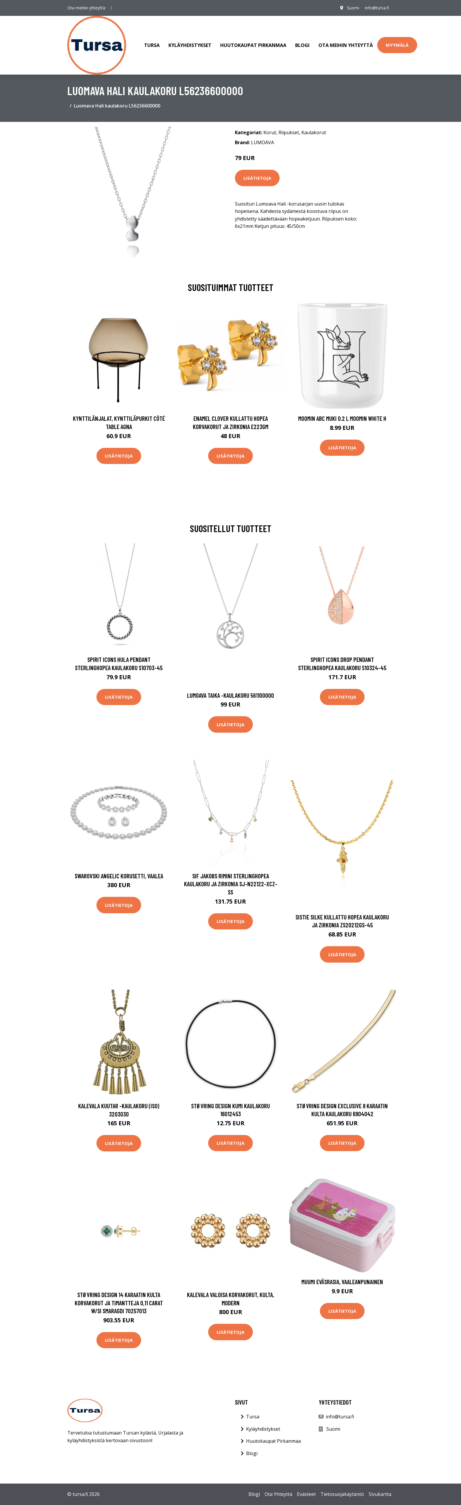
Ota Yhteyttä (278, 1494)
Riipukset (288, 132)
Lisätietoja (257, 178)
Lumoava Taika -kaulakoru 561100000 (230, 695)
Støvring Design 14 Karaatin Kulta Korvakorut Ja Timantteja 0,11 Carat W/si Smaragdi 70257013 (119, 1302)
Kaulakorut (313, 132)
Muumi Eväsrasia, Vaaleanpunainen (342, 1281)
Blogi (302, 45)
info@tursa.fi (377, 8)
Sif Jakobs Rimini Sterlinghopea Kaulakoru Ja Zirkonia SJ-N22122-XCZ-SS (230, 884)
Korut (269, 132)
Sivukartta (380, 1494)
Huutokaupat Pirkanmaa (253, 45)
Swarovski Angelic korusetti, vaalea (119, 876)
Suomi (353, 8)
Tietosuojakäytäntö (342, 1494)
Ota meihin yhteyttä (345, 45)
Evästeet (306, 1494)
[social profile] (111, 8)
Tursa (152, 45)
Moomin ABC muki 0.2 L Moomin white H (342, 418)
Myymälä (397, 45)
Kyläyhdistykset (189, 45)
